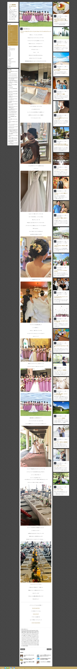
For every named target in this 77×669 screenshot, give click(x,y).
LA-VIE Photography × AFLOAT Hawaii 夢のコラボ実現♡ (45, 659)
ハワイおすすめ (33, 636)
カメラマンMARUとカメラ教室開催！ (60, 370)
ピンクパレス (28, 641)
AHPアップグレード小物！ (58, 489)
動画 (60, 17)
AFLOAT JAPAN (28, 631)
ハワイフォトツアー (30, 638)
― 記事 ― (65, 41)
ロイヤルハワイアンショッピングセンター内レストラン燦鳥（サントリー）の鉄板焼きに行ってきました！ (13, 130)
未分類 (9, 44)
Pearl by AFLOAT (34, 632)
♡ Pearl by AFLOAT (10, 58)
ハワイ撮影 (24, 641)
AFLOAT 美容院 (26, 632)
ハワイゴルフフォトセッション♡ (59, 45)
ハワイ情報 (34, 640)
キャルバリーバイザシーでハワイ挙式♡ (61, 169)
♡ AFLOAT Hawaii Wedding (12, 61)
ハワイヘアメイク (35, 638)
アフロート (24, 633)
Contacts (9, 56)
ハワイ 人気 (29, 636)
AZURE (30, 632)
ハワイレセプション (30, 639)
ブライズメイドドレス (27, 642)
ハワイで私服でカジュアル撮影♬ (59, 94)
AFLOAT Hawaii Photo (36, 608)
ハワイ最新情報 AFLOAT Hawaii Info (14, 6)
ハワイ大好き (30, 640)
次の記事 (49, 649)
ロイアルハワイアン (33, 642)
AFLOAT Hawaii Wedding (36, 622)
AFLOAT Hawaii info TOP (11, 49)
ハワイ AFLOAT (28, 635)
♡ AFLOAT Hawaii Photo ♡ (11, 48)
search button (9, 66)
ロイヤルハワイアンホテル (33, 644)
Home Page (9, 59)
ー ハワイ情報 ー (65, 42)
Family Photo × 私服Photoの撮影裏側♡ (61, 442)
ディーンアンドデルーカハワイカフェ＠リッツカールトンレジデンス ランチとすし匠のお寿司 (13, 78)
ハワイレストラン (24, 639)
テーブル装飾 (23, 635)
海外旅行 (26, 645)
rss (8, 66)
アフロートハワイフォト (27, 634)
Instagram (9, 60)
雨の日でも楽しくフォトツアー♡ (59, 465)
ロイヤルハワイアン (30, 643)
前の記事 (23, 649)
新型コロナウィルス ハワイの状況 (12, 42)
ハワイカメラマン (27, 637)
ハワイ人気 (26, 640)
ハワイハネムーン (33, 637)
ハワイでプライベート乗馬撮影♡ (45, 661)
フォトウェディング (33, 641)
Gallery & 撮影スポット (26, 28)
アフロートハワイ (28, 633)
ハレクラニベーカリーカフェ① (12, 75)
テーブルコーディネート (34, 634)
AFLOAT (22, 630)
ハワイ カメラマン (34, 635)
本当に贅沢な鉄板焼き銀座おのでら (13, 80)
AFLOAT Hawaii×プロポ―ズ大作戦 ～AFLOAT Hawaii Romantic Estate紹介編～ (61, 145)
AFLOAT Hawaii (26, 630)
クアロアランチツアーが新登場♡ (59, 418)
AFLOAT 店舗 (33, 631)
